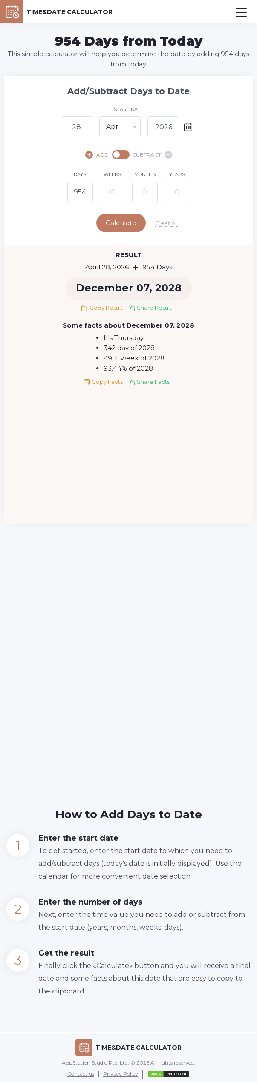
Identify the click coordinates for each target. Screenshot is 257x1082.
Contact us (80, 1072)
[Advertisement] (128, 456)
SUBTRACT (152, 155)
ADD (97, 155)
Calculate (128, 223)
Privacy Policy (120, 1072)
